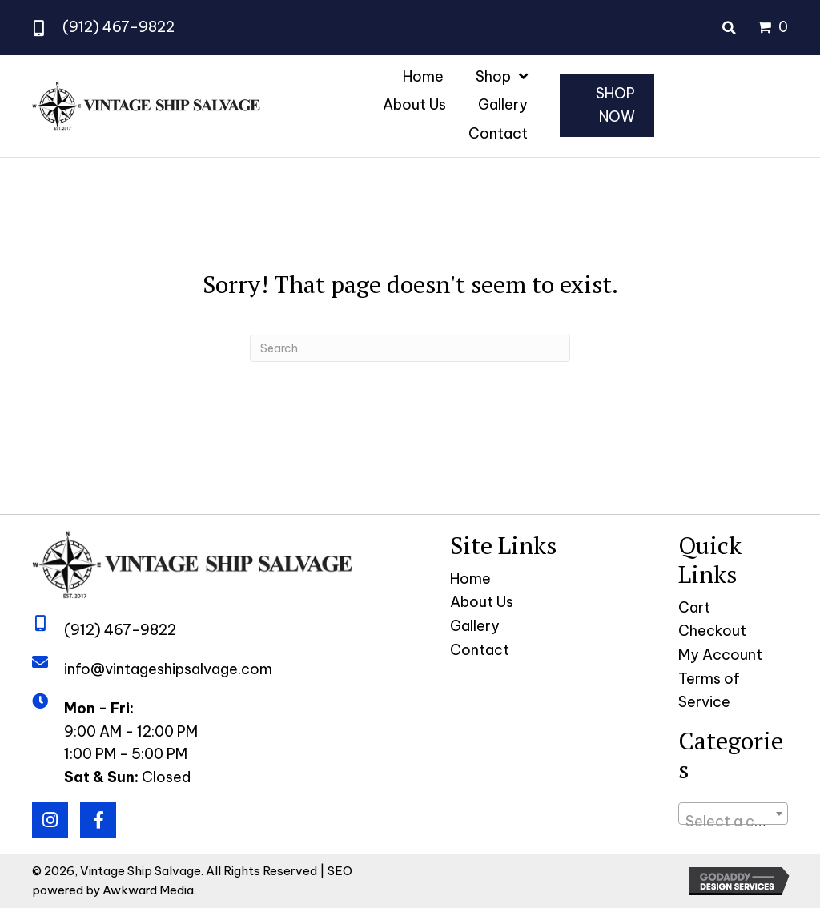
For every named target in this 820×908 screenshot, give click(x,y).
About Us (481, 602)
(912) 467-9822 (118, 27)
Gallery (475, 626)
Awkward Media (148, 890)
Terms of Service (709, 690)
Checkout (712, 630)
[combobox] (733, 813)
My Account (720, 654)
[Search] (410, 348)
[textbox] (733, 821)
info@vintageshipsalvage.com (168, 669)
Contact (479, 650)
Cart (694, 607)
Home (470, 578)
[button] (50, 820)
